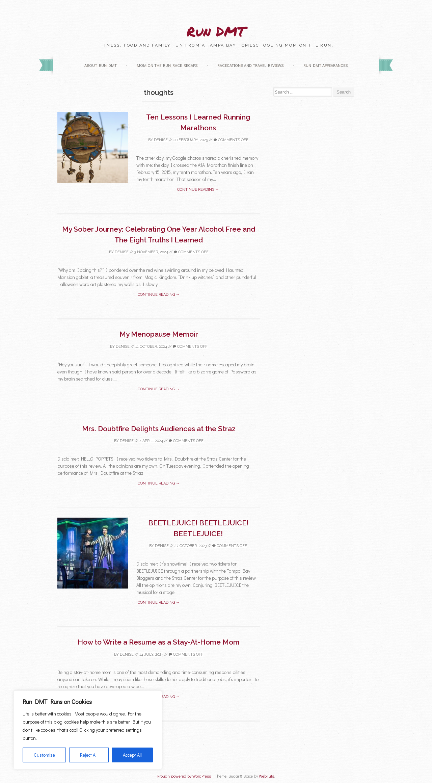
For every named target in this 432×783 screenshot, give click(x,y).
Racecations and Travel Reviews (250, 65)
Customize (44, 755)
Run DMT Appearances (325, 65)
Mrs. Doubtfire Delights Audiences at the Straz (159, 428)
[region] (88, 729)
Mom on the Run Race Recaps (167, 65)
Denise (161, 140)
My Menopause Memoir (158, 334)
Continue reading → (198, 189)
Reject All (89, 755)
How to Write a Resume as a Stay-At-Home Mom (159, 642)
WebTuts (266, 776)
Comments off (231, 140)
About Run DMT (100, 65)
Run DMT (216, 31)
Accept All (132, 755)
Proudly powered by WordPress (184, 776)
